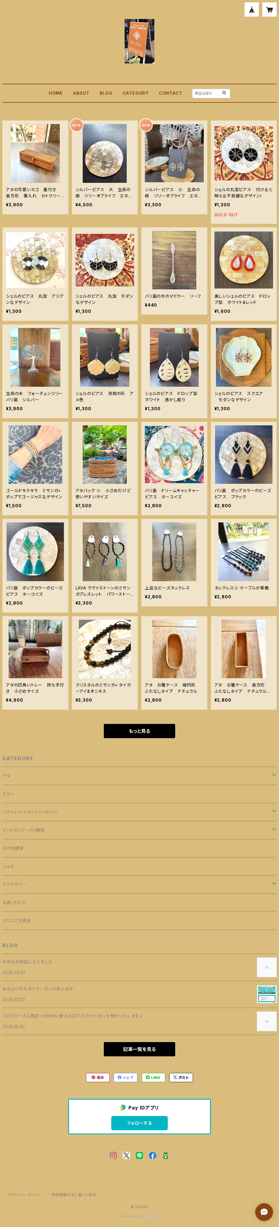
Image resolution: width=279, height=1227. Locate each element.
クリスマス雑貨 (16, 920)
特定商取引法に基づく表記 (74, 1195)
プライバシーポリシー (24, 1195)
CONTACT (170, 93)
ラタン (8, 793)
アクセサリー (14, 884)
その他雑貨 (13, 848)
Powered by (139, 1216)
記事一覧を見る (139, 1049)
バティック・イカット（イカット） (30, 811)
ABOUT (81, 93)
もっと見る (139, 731)
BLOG (106, 93)
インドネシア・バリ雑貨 (23, 830)
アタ (6, 775)
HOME (56, 93)
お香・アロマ (14, 902)
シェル (8, 866)
